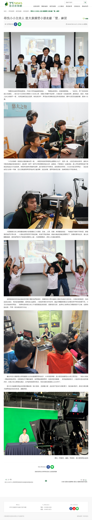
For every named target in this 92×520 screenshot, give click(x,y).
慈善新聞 (37, 6)
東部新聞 (26, 11)
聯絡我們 (85, 6)
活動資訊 (77, 6)
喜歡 (85, 19)
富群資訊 (85, 516)
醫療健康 (45, 6)
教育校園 (53, 6)
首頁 (5, 11)
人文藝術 (61, 6)
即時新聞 (11, 11)
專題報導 (69, 6)
